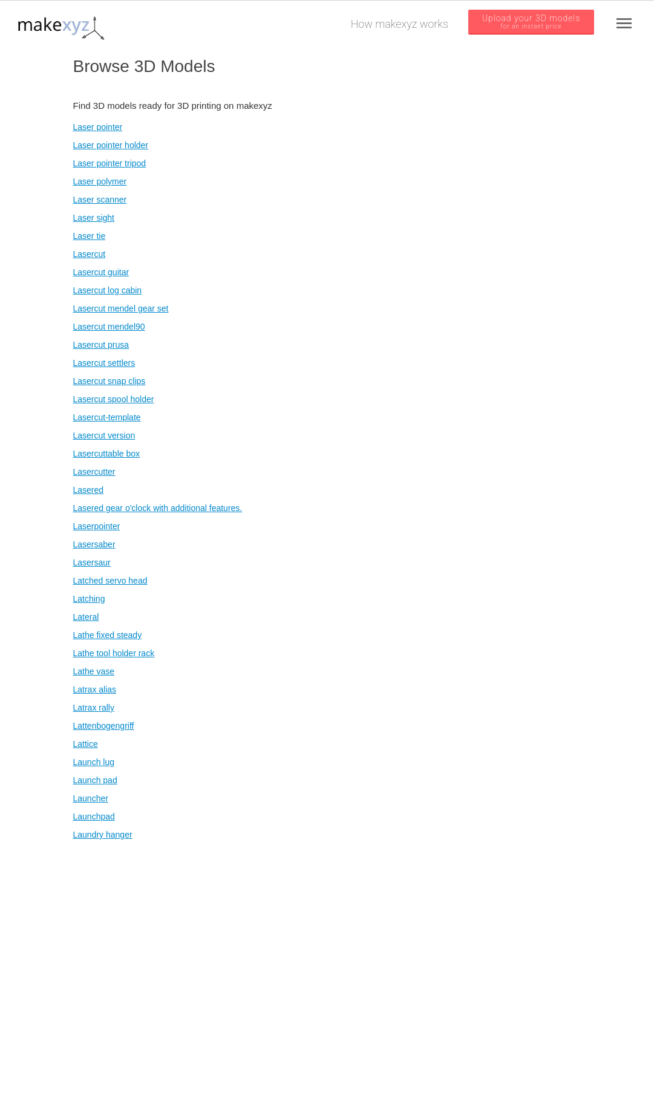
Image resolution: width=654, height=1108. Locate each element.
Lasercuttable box (106, 453)
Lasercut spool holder (113, 399)
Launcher (90, 798)
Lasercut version (104, 435)
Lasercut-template (107, 417)
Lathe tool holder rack (114, 653)
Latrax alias (95, 689)
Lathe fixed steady (107, 635)
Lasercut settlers (104, 363)
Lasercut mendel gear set (121, 308)
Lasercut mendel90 (109, 326)
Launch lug (94, 762)
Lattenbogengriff (103, 726)
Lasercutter (94, 472)
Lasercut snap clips (109, 381)
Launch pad (95, 780)
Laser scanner (100, 199)
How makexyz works (399, 24)
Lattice (85, 744)
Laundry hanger (102, 834)
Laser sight (93, 218)
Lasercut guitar (101, 272)
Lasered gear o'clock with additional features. (158, 508)
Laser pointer (98, 127)
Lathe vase (94, 671)
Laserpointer (96, 526)
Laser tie (89, 236)
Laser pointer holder (111, 145)
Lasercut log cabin (107, 290)
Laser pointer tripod (109, 163)
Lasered (88, 490)
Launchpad (94, 816)
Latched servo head (110, 580)
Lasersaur (92, 562)
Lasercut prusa (101, 345)
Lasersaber (94, 544)
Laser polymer (100, 181)
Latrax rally (93, 707)
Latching (89, 599)
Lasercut (89, 254)
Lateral (86, 617)
